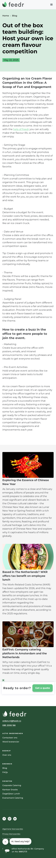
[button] (51, 4)
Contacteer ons (9, 737)
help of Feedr (21, 129)
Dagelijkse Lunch (11, 793)
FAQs (5, 772)
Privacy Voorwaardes (11, 834)
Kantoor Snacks (10, 789)
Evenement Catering (12, 798)
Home (5, 15)
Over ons (6, 755)
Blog (14, 15)
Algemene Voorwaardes (12, 829)
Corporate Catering (11, 785)
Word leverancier (10, 741)
